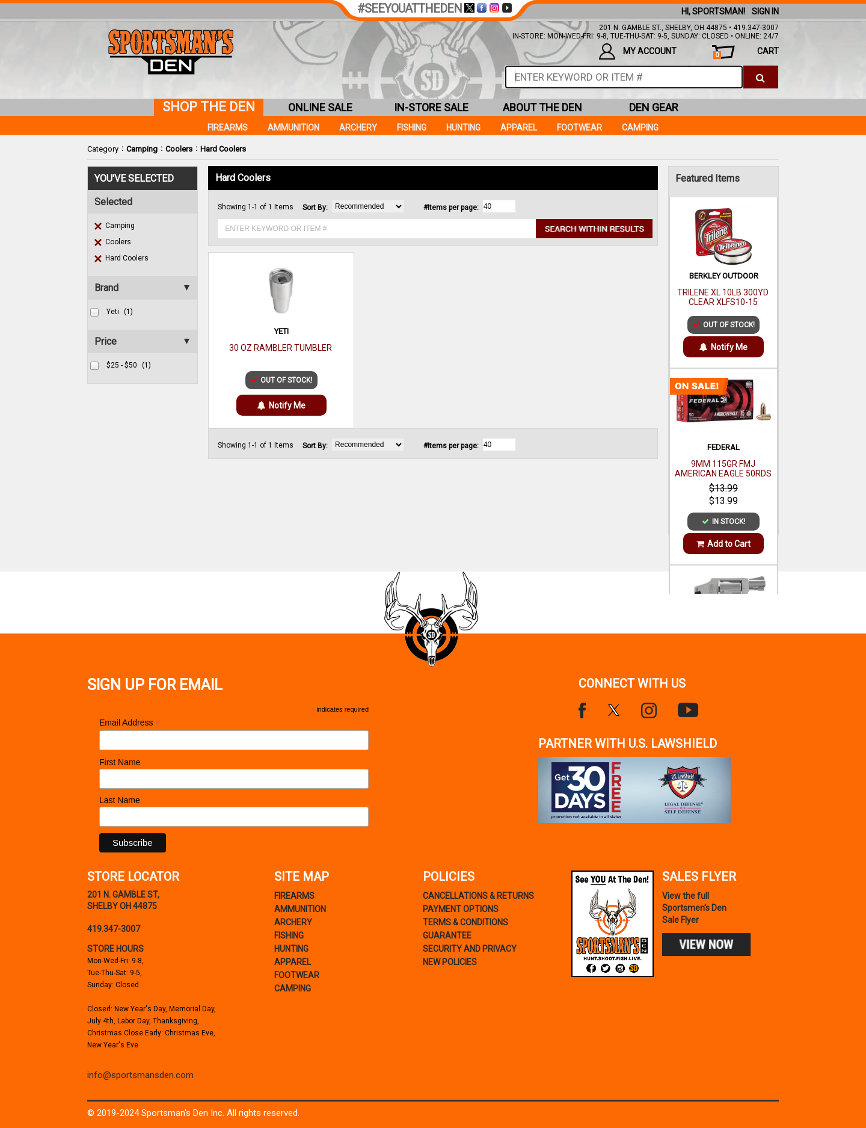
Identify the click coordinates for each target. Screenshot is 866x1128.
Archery (358, 127)
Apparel (518, 127)
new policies (450, 962)
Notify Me (281, 405)
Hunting (463, 127)
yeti (119, 311)
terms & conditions (465, 922)
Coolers (178, 148)
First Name (119, 762)
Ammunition (293, 127)
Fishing (411, 127)
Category (102, 148)
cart (746, 52)
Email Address (130, 723)
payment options (461, 909)
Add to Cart (723, 544)
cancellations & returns (478, 896)
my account (638, 51)
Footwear (579, 127)
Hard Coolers (223, 148)
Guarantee (447, 935)
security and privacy (470, 949)
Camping (142, 148)
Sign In (765, 11)
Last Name (119, 800)
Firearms (227, 127)
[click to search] (760, 77)
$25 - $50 (128, 365)
